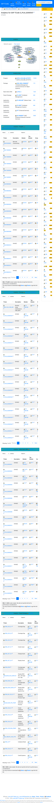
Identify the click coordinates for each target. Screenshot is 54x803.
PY (46, 251)
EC (46, 53)
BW (46, 29)
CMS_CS (7, 742)
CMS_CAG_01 (8, 708)
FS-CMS (19, 105)
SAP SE (19, 802)
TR (46, 283)
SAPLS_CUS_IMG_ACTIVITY (24, 78)
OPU (45, 210)
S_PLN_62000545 (7, 329)
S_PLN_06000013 (7, 545)
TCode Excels (33, 4)
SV (46, 280)
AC (46, 14)
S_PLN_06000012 (7, 539)
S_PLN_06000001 (7, 464)
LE (46, 191)
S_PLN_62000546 (7, 336)
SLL (45, 271)
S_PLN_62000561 (7, 431)
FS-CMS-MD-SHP (25, 478)
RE (31, 496)
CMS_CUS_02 (8, 755)
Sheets (28, 285)
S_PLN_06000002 (7, 471)
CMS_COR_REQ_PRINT (10, 728)
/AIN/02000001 (7, 143)
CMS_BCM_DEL (9, 681)
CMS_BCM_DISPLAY (10, 687)
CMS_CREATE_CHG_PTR (9, 736)
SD (46, 266)
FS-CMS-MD (20, 100)
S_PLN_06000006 (7, 498)
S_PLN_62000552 (7, 370)
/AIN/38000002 (7, 190)
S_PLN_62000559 (7, 417)
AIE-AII (24, 141)
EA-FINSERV (20, 115)
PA (31, 462)
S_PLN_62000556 (7, 397)
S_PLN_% (19, 91)
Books (22, 285)
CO (44, 37)
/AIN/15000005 (7, 170)
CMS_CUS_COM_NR (8, 307)
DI (45, 49)
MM (45, 204)
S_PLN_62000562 (7, 437)
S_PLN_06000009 (7, 518)
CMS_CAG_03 (8, 721)
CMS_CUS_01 (8, 748)
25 (32, 277)
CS (46, 46)
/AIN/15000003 (7, 157)
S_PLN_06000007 (7, 505)
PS (46, 239)
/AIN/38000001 (7, 184)
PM (46, 225)
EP (46, 61)
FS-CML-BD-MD (25, 566)
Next (36, 277)
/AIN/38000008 (7, 231)
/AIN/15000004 (7, 163)
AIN (37, 141)
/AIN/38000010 (7, 245)
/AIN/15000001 (7, 150)
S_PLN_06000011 (7, 532)
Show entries (8, 133)
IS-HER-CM (45, 131)
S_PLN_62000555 (7, 390)
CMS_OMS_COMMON (10, 9)
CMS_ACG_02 (8, 633)
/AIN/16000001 (7, 177)
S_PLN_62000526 (7, 315)
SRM (45, 276)
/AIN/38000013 (7, 265)
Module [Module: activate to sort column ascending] (23, 138)
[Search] (44, 2)
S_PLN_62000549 (7, 356)
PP (44, 230)
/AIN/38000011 (7, 252)
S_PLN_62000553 (7, 376)
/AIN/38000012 (7, 258)
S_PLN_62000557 (7, 404)
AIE (31, 141)
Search (39, 5)
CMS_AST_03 (8, 660)
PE (46, 216)
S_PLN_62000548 (7, 349)
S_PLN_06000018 (7, 573)
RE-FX (25, 496)
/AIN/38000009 (7, 238)
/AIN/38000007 (7, 224)
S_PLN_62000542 (7, 322)
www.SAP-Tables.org (13, 796)
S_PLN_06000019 (7, 579)
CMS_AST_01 (8, 647)
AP (46, 20)
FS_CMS (19, 95)
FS (17, 110)
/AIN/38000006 (7, 218)
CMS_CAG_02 (8, 714)
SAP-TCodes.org (2, 800)
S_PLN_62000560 (7, 424)
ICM (45, 87)
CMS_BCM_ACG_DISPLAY (9, 675)
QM (46, 254)
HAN (45, 82)
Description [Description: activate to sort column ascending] (16, 138)
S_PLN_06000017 (7, 566)
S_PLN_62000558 (7, 410)
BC (44, 25)
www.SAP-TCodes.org (18, 798)
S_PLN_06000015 (7, 559)
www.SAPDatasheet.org (25, 796)
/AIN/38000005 (7, 211)
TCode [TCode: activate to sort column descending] (5, 138)
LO (46, 194)
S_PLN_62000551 (7, 363)
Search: (30, 133)
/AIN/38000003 (7, 197)
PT (46, 247)
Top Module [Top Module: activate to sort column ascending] (30, 137)
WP (46, 292)
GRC (45, 77)
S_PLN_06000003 (7, 478)
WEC (45, 288)
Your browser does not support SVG (20, 57)
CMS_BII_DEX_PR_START (9, 703)
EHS (32, 517)
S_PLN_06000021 (7, 593)
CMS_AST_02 (8, 653)
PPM (45, 235)
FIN (46, 68)
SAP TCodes (5, 4)
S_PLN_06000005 (7, 491)
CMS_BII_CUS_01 (9, 694)
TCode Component (19, 2)
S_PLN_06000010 (7, 525)
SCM (45, 262)
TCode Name (24, 4)
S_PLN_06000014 (7, 552)
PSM (32, 571)
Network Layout (8, 44)
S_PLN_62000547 (24, 9)
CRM (45, 43)
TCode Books (29, 4)
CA (31, 469)
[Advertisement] (20, 27)
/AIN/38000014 (7, 272)
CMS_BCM (7, 667)
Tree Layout (17, 44)
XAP (45, 297)
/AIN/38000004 (7, 204)
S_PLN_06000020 (7, 586)
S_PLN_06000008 (7, 512)
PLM (45, 222)
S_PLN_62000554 (7, 383)
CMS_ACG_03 (8, 640)
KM (46, 187)
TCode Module (13, 4)
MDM (45, 199)
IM (46, 90)
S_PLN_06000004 (7, 484)
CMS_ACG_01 (8, 626)
